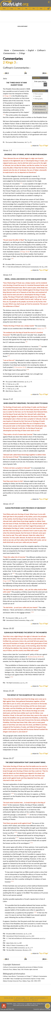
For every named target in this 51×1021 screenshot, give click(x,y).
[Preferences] (48, 8)
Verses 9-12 (8, 399)
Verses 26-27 (8, 758)
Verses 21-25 (8, 691)
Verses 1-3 (7, 150)
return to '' (40, 146)
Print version (39, 94)
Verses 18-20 (8, 628)
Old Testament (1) (40, 109)
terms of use (8, 998)
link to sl (34, 1000)
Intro (5, 78)
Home (6, 50)
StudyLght (12, 4)
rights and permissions (38, 998)
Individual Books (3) (40, 112)
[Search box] (38, 84)
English (31, 50)
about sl (26, 1000)
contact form (34, 1005)
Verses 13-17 (8, 504)
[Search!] (45, 84)
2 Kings (22, 53)
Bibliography (39, 98)
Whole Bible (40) (39, 106)
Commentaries (18, 50)
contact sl (17, 1000)
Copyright (38, 96)
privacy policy (21, 998)
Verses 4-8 (7, 275)
